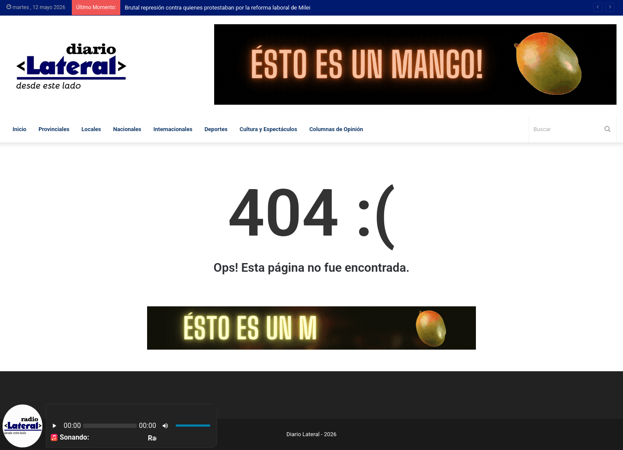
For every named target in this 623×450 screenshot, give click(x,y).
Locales (91, 129)
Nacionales (127, 129)
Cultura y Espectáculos (268, 129)
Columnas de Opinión (336, 129)
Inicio (19, 129)
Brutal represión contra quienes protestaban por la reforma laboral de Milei (217, 7)
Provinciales (54, 129)
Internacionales (173, 129)
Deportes (216, 129)
